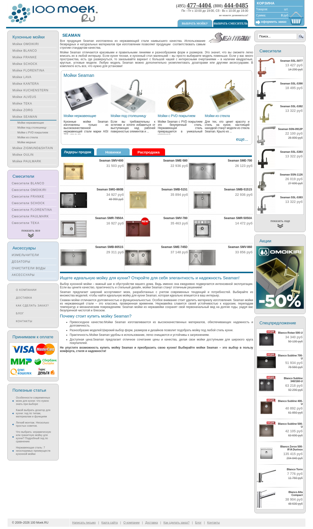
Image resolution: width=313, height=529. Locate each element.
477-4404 (199, 5)
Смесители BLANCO (28, 183)
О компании (26, 289)
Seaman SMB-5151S (238, 189)
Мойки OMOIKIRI (25, 44)
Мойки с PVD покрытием (176, 116)
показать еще (280, 221)
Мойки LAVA (22, 77)
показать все (31, 230)
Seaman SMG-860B (110, 189)
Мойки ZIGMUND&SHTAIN (32, 148)
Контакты (24, 321)
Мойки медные (26, 142)
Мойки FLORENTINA (28, 70)
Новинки (113, 152)
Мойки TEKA (22, 103)
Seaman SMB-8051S (109, 247)
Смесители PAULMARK (30, 216)
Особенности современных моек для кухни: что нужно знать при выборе (33, 400)
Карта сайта (109, 522)
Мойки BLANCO (24, 50)
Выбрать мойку (195, 23)
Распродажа (148, 152)
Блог (20, 313)
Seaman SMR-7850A (109, 218)
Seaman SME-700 (240, 160)
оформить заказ (273, 22)
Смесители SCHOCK (28, 203)
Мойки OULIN (23, 154)
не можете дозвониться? (233, 15)
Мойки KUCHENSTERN (30, 90)
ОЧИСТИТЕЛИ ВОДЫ (29, 268)
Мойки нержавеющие (80, 116)
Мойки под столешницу (128, 116)
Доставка (24, 297)
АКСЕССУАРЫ (23, 275)
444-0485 (236, 5)
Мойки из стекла (217, 116)
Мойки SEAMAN (24, 116)
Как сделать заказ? (32, 305)
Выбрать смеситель (231, 23)
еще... (242, 139)
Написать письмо (84, 522)
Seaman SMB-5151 (174, 189)
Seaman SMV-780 (175, 218)
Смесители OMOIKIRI (29, 190)
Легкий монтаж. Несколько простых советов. (32, 424)
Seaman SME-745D (174, 247)
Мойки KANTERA (25, 83)
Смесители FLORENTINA (32, 210)
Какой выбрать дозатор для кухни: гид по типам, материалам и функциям (33, 413)
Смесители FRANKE (28, 196)
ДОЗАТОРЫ (21, 261)
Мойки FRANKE (24, 57)
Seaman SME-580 (175, 160)
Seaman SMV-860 (240, 247)
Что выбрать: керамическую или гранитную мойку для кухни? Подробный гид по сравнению (33, 436)
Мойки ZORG (22, 110)
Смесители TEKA (25, 223)
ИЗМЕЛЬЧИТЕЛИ (25, 255)
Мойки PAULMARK (26, 161)
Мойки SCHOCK (24, 64)
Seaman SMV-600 (111, 160)
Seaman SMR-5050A (238, 218)
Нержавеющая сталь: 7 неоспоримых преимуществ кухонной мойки (33, 450)
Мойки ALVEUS (24, 97)
